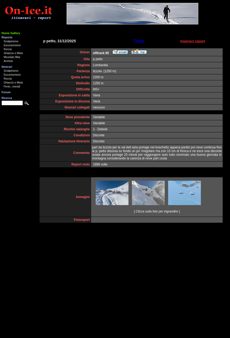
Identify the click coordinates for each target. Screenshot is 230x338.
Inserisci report (192, 41)
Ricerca (7, 98)
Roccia (8, 49)
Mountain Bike (12, 57)
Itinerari (7, 66)
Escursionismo (12, 45)
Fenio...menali (12, 86)
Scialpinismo (11, 41)
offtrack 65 (101, 53)
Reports (7, 37)
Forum (6, 92)
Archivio (8, 61)
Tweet (139, 41)
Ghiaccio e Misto (13, 53)
